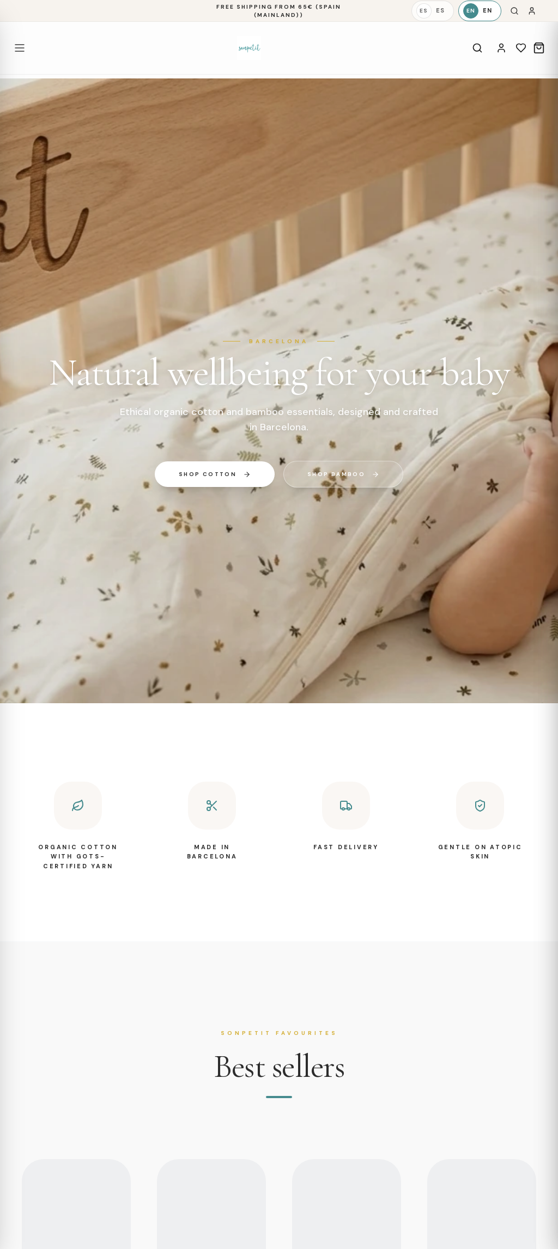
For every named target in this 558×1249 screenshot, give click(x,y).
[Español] (432, 11)
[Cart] (539, 48)
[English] (479, 11)
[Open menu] (20, 48)
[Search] (514, 11)
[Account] (501, 48)
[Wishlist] (520, 47)
